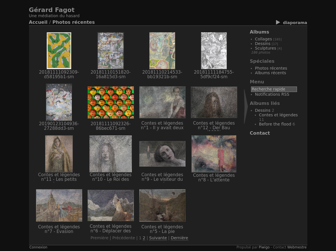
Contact (260, 133)
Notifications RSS (272, 94)
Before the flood (275, 124)
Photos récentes (74, 22)
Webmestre (296, 247)
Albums (259, 32)
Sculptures (265, 48)
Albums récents (270, 72)
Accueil (38, 22)
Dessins (263, 43)
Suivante (158, 238)
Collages (263, 39)
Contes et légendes (278, 115)
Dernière (179, 238)
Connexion (39, 247)
